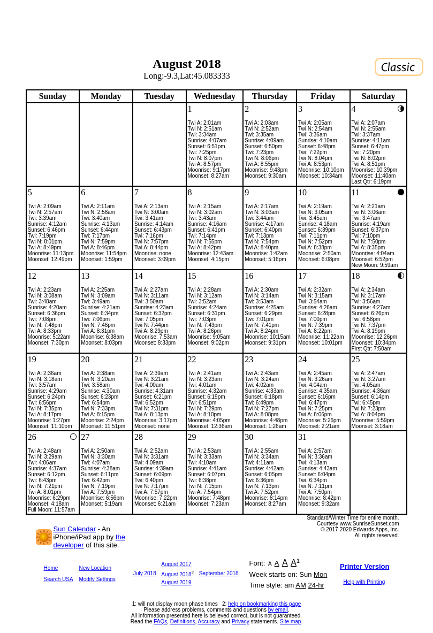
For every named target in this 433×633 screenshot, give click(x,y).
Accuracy (209, 621)
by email (278, 610)
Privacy (240, 621)
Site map (290, 621)
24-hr (316, 585)
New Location (95, 568)
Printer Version (364, 566)
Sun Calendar (75, 529)
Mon (320, 574)
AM (300, 585)
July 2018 (144, 573)
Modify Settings (97, 579)
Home (51, 568)
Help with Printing (364, 582)
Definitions (182, 621)
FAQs (160, 621)
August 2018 (176, 574)
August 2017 (176, 564)
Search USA (58, 579)
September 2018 (219, 573)
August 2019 (176, 582)
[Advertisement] (217, 24)
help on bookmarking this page (264, 604)
